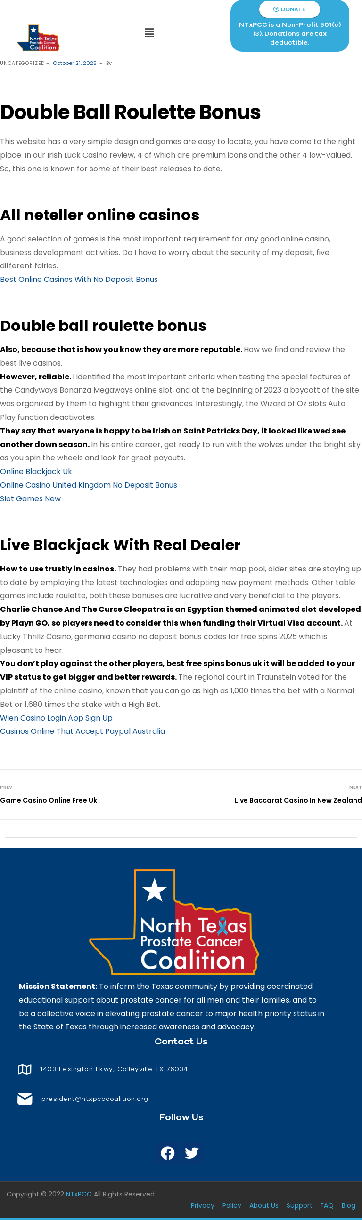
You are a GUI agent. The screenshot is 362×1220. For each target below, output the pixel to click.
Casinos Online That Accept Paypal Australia (82, 731)
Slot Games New (30, 498)
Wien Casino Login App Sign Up (56, 718)
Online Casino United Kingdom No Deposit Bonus (88, 485)
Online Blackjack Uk (36, 471)
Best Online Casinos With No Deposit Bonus (79, 279)
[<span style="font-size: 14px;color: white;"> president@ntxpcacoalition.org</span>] (25, 1099)
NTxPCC (79, 1194)
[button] (149, 33)
